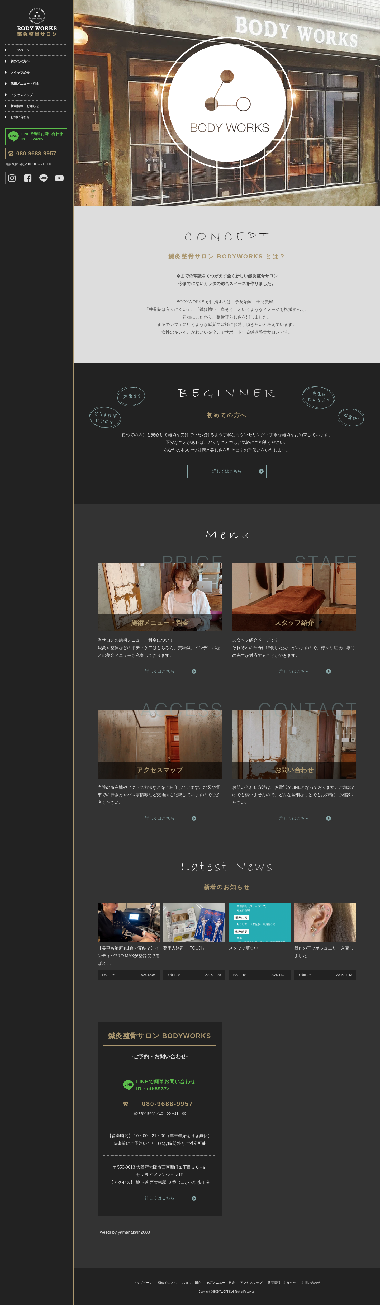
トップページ (20, 50)
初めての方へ (20, 61)
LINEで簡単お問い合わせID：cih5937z (42, 136)
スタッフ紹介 (20, 72)
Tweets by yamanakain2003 (124, 1232)
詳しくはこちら (227, 471)
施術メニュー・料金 (25, 84)
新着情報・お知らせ (25, 106)
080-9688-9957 (36, 153)
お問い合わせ (20, 117)
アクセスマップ (22, 95)
